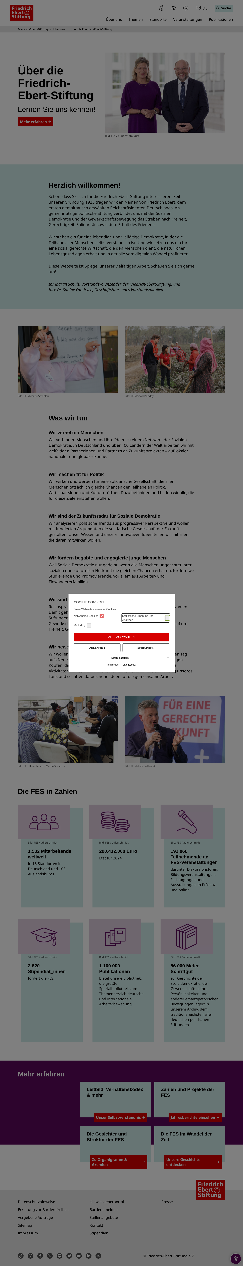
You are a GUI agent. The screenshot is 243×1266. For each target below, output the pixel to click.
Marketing (82, 625)
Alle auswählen (121, 637)
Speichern (145, 647)
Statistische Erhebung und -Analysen (145, 617)
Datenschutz (129, 664)
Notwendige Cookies (89, 616)
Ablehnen (97, 647)
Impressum (113, 664)
